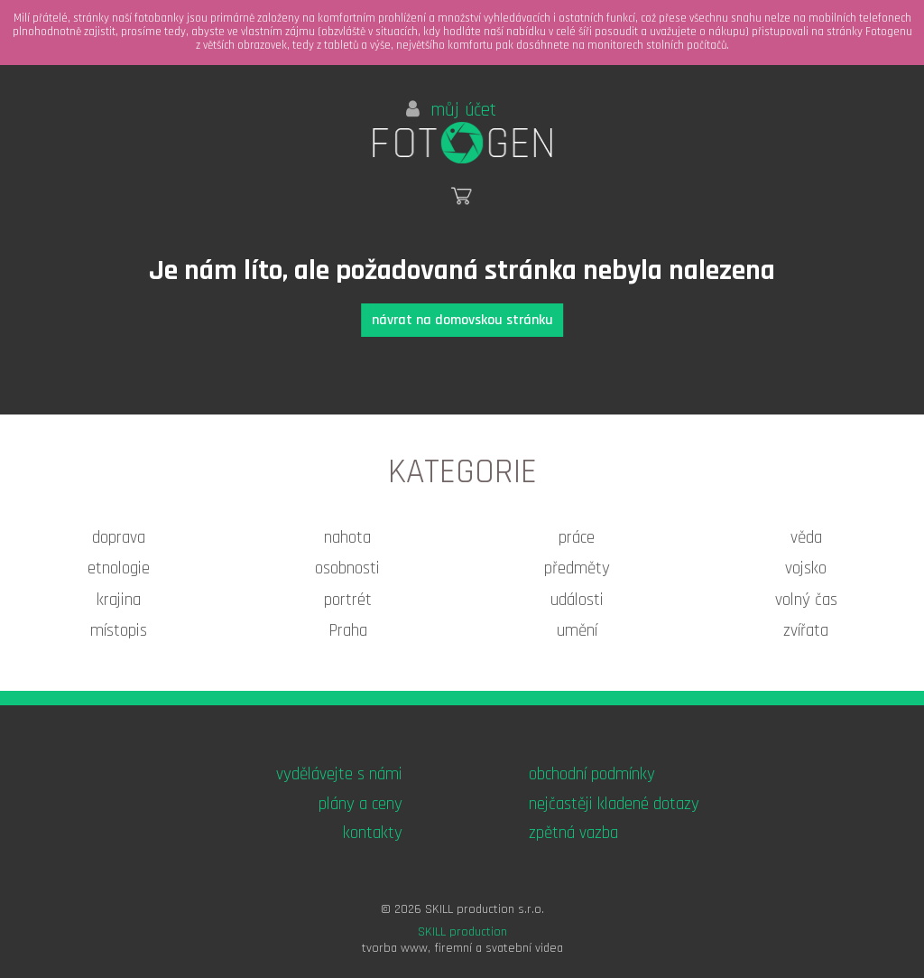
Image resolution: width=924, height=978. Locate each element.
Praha (347, 630)
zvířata (805, 630)
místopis (118, 630)
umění (577, 630)
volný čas (806, 600)
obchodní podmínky (592, 774)
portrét (348, 600)
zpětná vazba (573, 833)
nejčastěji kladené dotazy (614, 804)
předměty (577, 568)
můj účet (451, 110)
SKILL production (462, 932)
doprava (118, 537)
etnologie (119, 568)
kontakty (372, 833)
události (577, 600)
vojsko (806, 568)
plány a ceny (360, 804)
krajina (119, 600)
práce (577, 537)
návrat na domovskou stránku (462, 320)
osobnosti (347, 568)
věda (806, 537)
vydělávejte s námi (339, 774)
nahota (347, 537)
